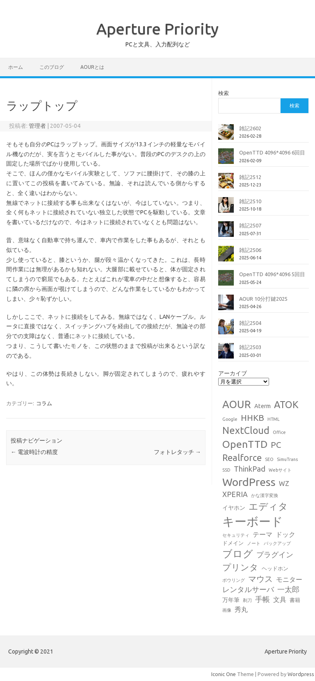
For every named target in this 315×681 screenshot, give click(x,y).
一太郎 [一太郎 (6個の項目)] (288, 589)
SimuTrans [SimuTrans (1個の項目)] (287, 459)
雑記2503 (250, 347)
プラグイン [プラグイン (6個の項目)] (274, 554)
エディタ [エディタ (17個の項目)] (268, 506)
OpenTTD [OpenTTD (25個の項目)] (244, 444)
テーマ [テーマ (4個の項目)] (262, 534)
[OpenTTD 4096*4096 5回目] (226, 281)
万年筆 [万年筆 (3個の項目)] (231, 600)
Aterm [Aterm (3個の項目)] (262, 406)
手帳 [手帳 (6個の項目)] (262, 599)
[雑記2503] (226, 354)
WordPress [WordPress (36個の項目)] (249, 482)
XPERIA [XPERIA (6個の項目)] (235, 494)
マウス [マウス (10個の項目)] (260, 578)
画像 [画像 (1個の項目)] (226, 610)
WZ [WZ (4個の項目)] (284, 483)
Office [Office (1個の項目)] (279, 432)
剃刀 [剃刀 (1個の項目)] (247, 600)
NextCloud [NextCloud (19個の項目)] (245, 430)
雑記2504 (250, 323)
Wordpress (301, 674)
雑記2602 (250, 128)
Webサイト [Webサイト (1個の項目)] (280, 470)
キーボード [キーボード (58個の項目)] (252, 521)
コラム (44, 403)
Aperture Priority (157, 28)
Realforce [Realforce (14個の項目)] (242, 458)
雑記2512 (250, 177)
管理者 (37, 126)
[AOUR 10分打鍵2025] (226, 306)
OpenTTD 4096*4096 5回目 (272, 274)
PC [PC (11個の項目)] (276, 444)
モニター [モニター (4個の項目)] (289, 579)
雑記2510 (250, 201)
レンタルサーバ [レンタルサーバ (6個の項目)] (248, 589)
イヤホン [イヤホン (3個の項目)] (233, 507)
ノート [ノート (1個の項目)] (253, 543)
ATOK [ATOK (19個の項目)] (286, 404)
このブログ (51, 67)
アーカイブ (232, 373)
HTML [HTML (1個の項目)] (273, 419)
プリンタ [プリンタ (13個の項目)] (240, 567)
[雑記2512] (226, 184)
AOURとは (92, 67)
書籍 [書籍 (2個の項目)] (295, 600)
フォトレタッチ (177, 452)
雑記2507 (250, 225)
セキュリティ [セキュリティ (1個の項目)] (235, 535)
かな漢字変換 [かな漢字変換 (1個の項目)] (264, 495)
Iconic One (223, 674)
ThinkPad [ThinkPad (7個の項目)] (249, 469)
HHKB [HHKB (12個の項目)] (252, 417)
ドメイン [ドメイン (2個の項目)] (233, 543)
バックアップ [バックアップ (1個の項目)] (277, 543)
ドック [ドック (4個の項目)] (285, 534)
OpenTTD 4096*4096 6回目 (272, 152)
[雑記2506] (226, 257)
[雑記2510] (226, 208)
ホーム (15, 67)
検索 (223, 93)
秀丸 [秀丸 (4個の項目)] (241, 609)
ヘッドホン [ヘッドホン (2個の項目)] (275, 568)
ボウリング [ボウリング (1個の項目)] (233, 580)
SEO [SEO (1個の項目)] (269, 459)
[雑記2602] (226, 135)
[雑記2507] (226, 232)
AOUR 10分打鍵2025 (263, 299)
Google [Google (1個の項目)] (229, 419)
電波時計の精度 (34, 452)
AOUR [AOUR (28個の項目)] (236, 404)
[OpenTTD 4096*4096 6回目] (226, 159)
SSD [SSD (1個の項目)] (226, 470)
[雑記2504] (226, 330)
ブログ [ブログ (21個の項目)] (237, 553)
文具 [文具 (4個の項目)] (279, 599)
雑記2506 (250, 250)
